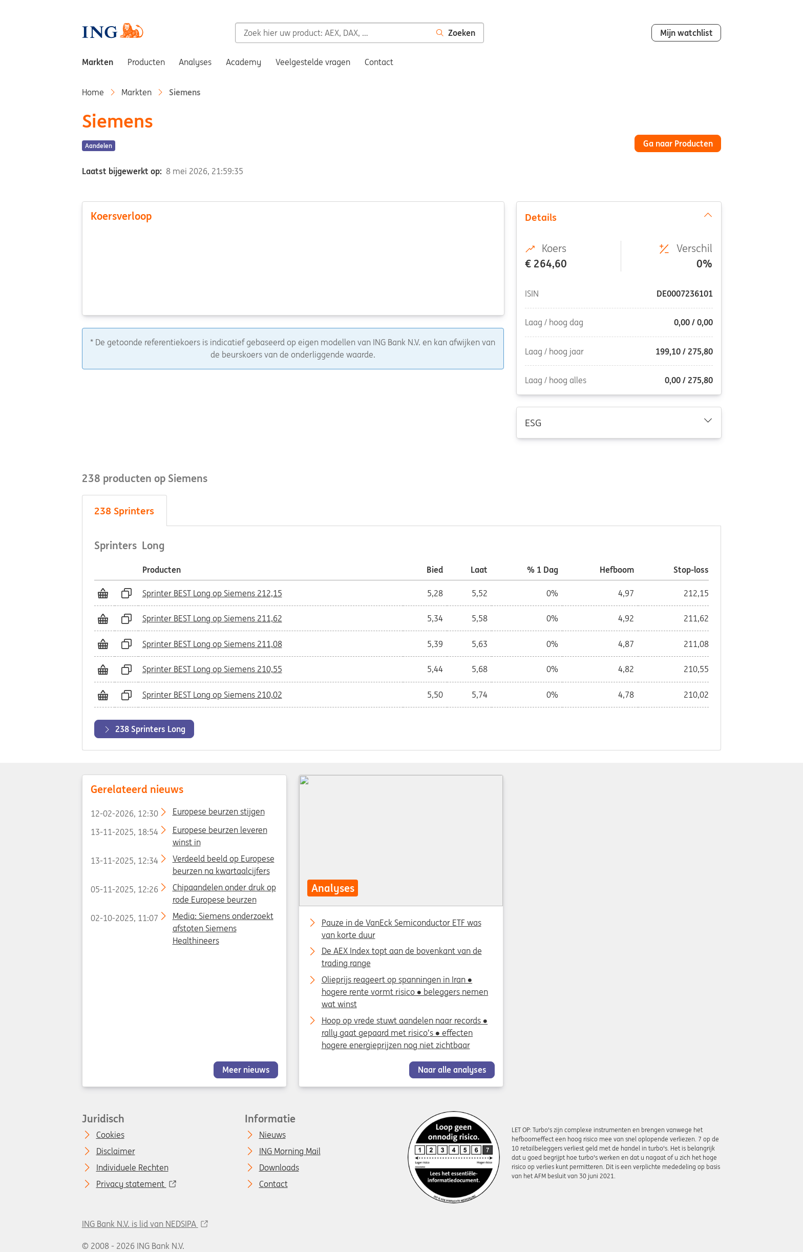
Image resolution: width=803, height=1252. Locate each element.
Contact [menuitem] (379, 62)
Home (93, 92)
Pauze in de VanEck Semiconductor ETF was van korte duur (401, 924)
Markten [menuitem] (97, 62)
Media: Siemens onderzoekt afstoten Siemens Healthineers (181, 918)
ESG (618, 422)
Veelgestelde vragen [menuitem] (313, 62)
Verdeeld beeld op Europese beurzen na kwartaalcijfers (182, 860)
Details (618, 216)
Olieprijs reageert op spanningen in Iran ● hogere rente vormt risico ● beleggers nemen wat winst (405, 980)
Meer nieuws (245, 1070)
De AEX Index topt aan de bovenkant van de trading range (402, 952)
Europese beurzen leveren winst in (178, 832)
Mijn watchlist (686, 33)
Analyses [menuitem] (195, 62)
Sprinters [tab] (124, 511)
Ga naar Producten (678, 143)
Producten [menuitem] (146, 62)
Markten (136, 92)
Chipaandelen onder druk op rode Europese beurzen (183, 889)
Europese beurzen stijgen (177, 813)
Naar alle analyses (452, 1070)
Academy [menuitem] (243, 62)
